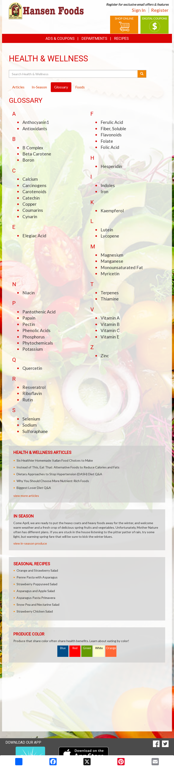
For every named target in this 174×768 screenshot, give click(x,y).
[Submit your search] (142, 74)
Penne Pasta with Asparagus (37, 577)
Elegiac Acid (34, 235)
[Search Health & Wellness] (73, 74)
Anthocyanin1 (35, 122)
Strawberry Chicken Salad (35, 611)
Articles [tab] (18, 87)
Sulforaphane (35, 431)
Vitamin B (110, 324)
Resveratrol (34, 387)
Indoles (108, 185)
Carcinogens (34, 185)
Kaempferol (112, 210)
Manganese (112, 261)
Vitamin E (110, 336)
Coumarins (32, 210)
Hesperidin (111, 166)
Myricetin (110, 273)
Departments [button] (94, 38)
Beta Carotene (36, 153)
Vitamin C (110, 330)
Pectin (28, 324)
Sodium (29, 425)
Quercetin (32, 368)
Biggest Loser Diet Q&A (34, 488)
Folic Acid (110, 147)
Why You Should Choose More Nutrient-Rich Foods (53, 481)
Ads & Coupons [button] (60, 38)
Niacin (28, 292)
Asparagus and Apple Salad (36, 591)
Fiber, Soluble (113, 128)
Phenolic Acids (36, 330)
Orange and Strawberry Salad (37, 570)
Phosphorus (33, 336)
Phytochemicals (37, 342)
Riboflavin (32, 393)
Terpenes (110, 292)
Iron (104, 191)
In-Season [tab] (39, 87)
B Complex (32, 147)
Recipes (121, 38)
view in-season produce (30, 543)
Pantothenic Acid (39, 311)
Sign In (138, 10)
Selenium (31, 418)
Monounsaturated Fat (122, 267)
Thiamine (110, 298)
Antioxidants (34, 128)
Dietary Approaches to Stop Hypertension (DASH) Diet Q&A (59, 474)
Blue (63, 648)
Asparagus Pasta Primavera (36, 598)
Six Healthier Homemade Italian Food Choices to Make (55, 460)
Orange (111, 648)
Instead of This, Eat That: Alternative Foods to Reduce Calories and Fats (68, 467)
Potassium (32, 349)
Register (160, 10)
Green (87, 648)
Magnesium (112, 255)
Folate (107, 141)
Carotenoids (34, 191)
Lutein (107, 229)
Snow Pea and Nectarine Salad (38, 604)
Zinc (105, 355)
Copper (29, 204)
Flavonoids (111, 134)
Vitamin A (110, 317)
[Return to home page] (46, 10)
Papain (28, 317)
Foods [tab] (80, 87)
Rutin (27, 399)
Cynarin (29, 216)
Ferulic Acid (112, 122)
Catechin (31, 197)
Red (74, 648)
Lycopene (110, 235)
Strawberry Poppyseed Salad (37, 584)
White (99, 648)
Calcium (30, 179)
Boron (28, 160)
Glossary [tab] (61, 87)
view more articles (26, 496)
